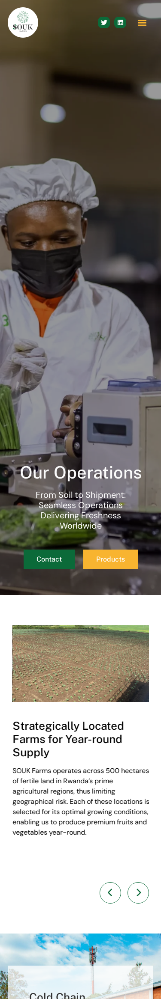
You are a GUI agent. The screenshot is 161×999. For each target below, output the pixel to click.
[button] (142, 22)
